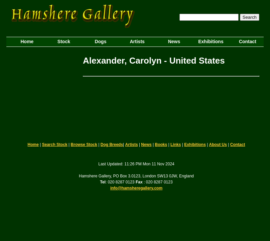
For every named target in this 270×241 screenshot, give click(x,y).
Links (175, 144)
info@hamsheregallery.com (136, 188)
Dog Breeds (112, 144)
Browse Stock (84, 144)
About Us (218, 144)
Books (161, 144)
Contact (237, 144)
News (146, 144)
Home (33, 144)
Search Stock (55, 144)
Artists (131, 144)
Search (250, 17)
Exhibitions (195, 144)
